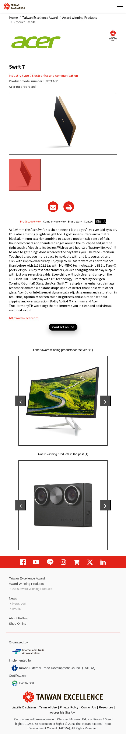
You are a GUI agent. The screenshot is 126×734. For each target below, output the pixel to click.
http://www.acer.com (23, 318)
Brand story (75, 221)
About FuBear (19, 618)
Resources (106, 707)
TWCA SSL (23, 683)
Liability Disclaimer (24, 707)
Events (16, 608)
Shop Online (18, 623)
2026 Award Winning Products (32, 588)
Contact (88, 221)
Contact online (63, 327)
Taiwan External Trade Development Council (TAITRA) (53, 668)
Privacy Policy (69, 707)
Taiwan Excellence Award (40, 17)
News (13, 598)
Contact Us (88, 707)
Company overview (54, 221)
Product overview (30, 221)
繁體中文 (101, 221)
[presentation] (20, 401)
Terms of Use (48, 707)
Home (13, 17)
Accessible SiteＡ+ (62, 712)
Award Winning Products (79, 17)
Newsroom (19, 603)
